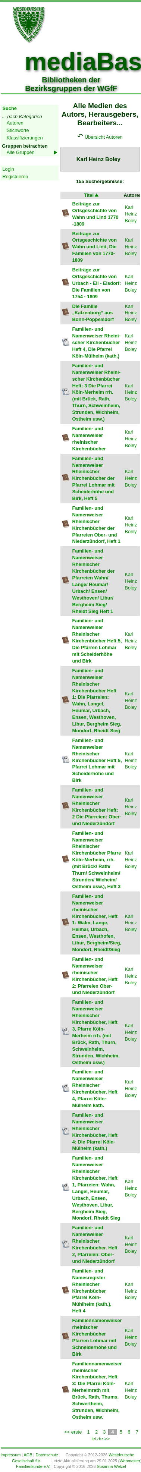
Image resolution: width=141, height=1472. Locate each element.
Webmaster (129, 1461)
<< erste (73, 1432)
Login (8, 169)
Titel (92, 195)
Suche (10, 108)
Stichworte (18, 130)
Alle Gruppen (21, 152)
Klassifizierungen (25, 138)
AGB (28, 1455)
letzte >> (100, 1438)
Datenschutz (46, 1455)
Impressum (11, 1455)
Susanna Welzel (111, 1466)
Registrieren (15, 176)
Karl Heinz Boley (131, 213)
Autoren (15, 123)
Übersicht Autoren (104, 137)
